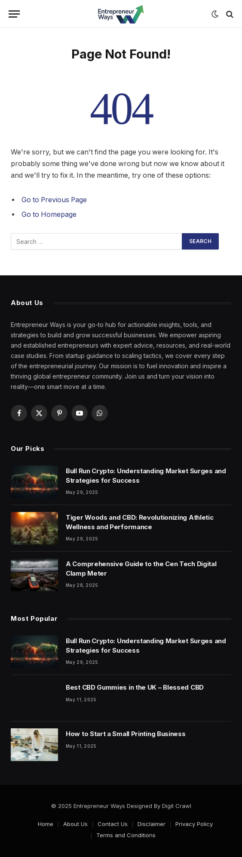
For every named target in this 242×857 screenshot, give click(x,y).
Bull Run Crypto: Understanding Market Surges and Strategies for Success (146, 475)
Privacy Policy (194, 823)
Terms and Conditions (126, 835)
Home (45, 823)
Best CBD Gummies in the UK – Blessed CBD (135, 687)
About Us (75, 823)
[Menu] (14, 14)
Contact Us (113, 823)
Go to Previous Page (54, 200)
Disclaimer (151, 823)
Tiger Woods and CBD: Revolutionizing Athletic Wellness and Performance (140, 521)
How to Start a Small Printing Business (126, 734)
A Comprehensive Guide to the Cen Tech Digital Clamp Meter (141, 568)
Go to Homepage (49, 214)
